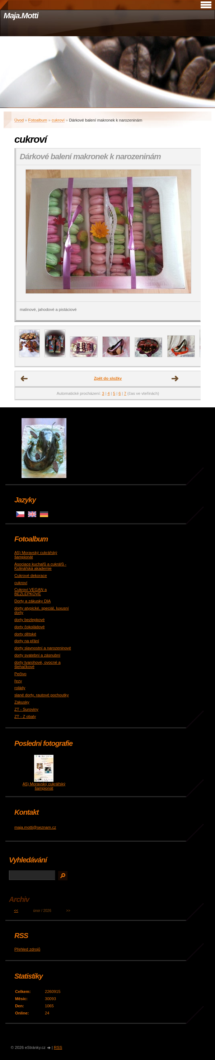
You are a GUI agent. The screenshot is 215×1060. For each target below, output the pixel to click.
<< (16, 911)
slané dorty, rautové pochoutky (41, 695)
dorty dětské (25, 634)
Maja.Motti (21, 15)
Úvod (19, 120)
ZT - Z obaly (25, 716)
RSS (58, 1047)
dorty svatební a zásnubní (37, 655)
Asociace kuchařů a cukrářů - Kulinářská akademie (40, 566)
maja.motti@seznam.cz (35, 827)
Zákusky (21, 702)
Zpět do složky (108, 378)
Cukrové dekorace (30, 575)
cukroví (58, 120)
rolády (19, 688)
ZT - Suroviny (26, 709)
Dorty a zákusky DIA (32, 601)
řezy (18, 681)
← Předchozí (24, 378)
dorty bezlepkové (29, 619)
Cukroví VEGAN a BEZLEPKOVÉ (30, 591)
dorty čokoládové (29, 627)
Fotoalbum (37, 120)
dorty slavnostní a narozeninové (42, 648)
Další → (175, 378)
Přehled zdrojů (27, 949)
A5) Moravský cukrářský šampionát (44, 786)
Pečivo (20, 674)
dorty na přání (26, 641)
